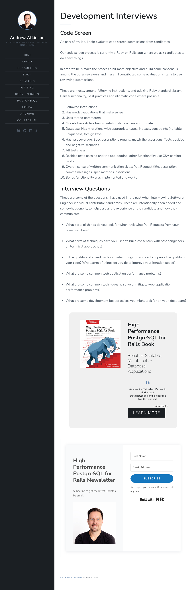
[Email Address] (151, 467)
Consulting (27, 68)
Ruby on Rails (27, 94)
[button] (94, 523)
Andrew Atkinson (27, 38)
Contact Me (27, 120)
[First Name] (151, 456)
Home (27, 55)
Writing (27, 87)
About (27, 61)
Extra (27, 107)
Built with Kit (152, 499)
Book (27, 74)
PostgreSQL (27, 100)
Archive (27, 113)
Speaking (27, 81)
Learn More (146, 412)
